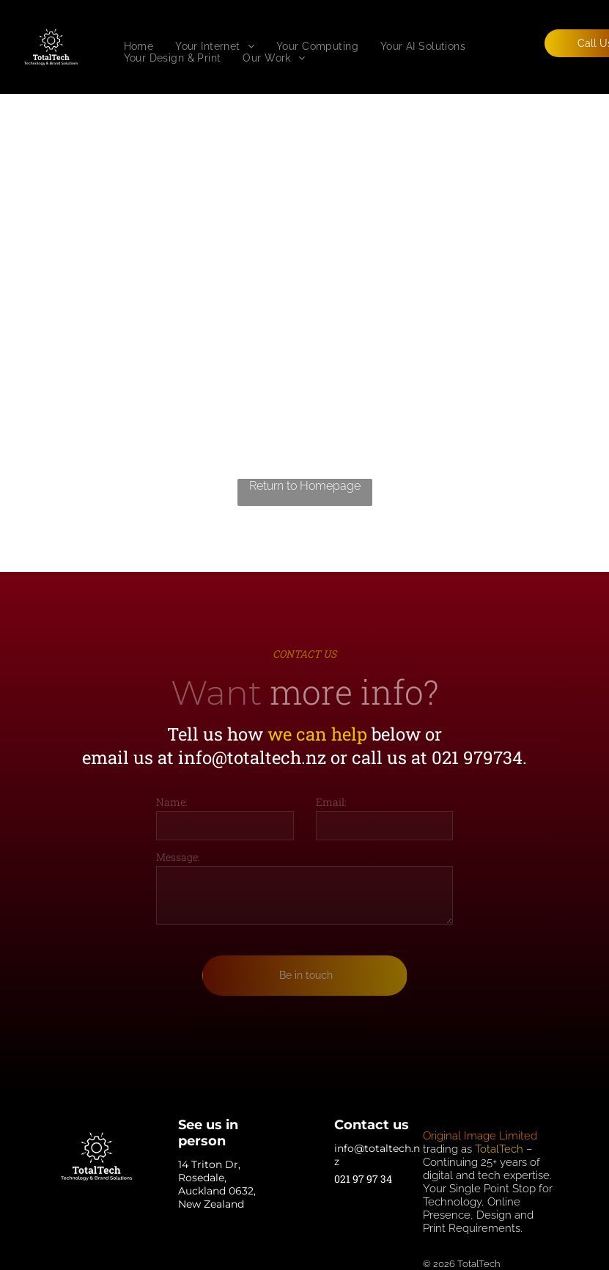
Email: (331, 802)
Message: (178, 857)
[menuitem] (139, 46)
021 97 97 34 (363, 1179)
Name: (172, 802)
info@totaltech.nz (252, 757)
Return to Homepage (305, 486)
